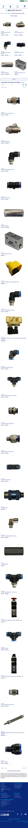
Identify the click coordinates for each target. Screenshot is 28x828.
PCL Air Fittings (4, 804)
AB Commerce (25, 822)
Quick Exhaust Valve (18, 32)
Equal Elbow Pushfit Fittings (7, 367)
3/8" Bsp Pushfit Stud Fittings (7, 704)
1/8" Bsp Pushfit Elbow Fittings (7, 169)
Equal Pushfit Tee (4, 648)
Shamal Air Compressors (5, 803)
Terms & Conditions (17, 797)
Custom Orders (17, 787)
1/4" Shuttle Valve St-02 (19, 72)
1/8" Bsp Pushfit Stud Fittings (7, 451)
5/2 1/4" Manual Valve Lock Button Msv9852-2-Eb (11, 620)
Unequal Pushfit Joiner (6, 479)
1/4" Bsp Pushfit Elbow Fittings (7, 310)
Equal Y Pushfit (4, 761)
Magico (20, 821)
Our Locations (3, 786)
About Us (3, 785)
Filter (14, 79)
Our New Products (4, 797)
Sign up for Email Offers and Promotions (6, 789)
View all (6, 87)
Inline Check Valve (5, 72)
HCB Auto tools (4, 802)
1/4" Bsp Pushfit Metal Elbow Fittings (9, 535)
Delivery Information (18, 785)
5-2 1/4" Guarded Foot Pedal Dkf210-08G (10, 281)
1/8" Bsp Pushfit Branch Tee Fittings (8, 395)
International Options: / (7, 811)
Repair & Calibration (18, 786)
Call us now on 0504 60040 (14, 819)
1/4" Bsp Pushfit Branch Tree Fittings (9, 592)
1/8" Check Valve (4, 564)
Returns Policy (17, 794)
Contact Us (3, 787)
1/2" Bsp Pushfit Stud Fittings (7, 423)
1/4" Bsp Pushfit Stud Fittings (7, 113)
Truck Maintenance (4, 794)
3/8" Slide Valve (4, 507)
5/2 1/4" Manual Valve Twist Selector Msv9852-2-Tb (12, 676)
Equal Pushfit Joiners (19, 52)
